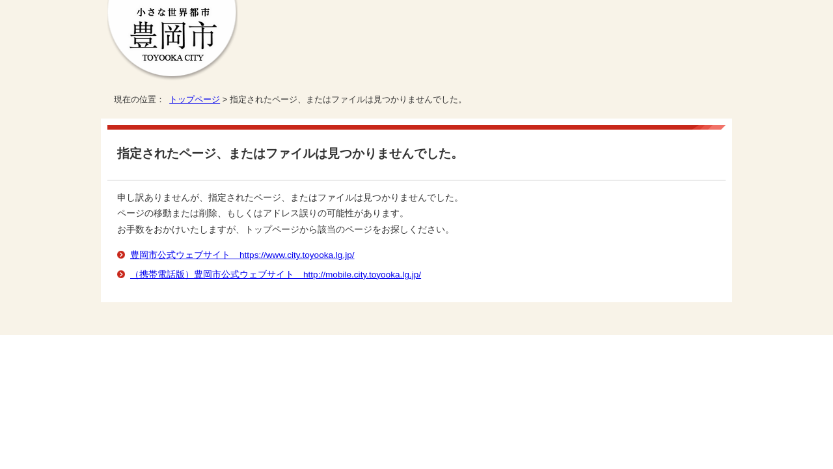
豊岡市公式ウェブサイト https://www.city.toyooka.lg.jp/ (242, 255)
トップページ (194, 99)
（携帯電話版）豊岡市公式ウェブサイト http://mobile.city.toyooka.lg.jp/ (275, 274)
